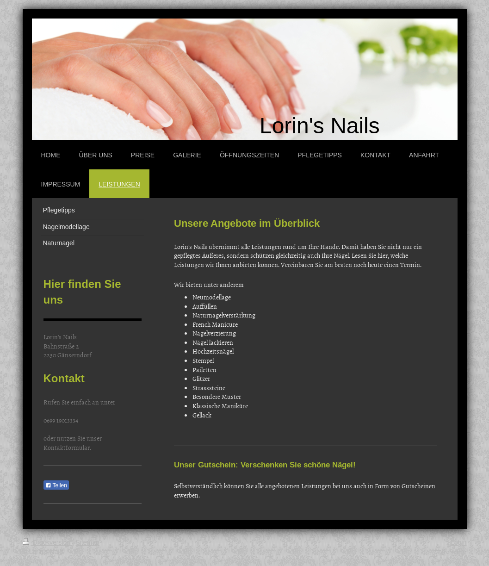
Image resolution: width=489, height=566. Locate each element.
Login (458, 542)
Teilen (56, 485)
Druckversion (47, 542)
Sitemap (87, 542)
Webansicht (451, 552)
